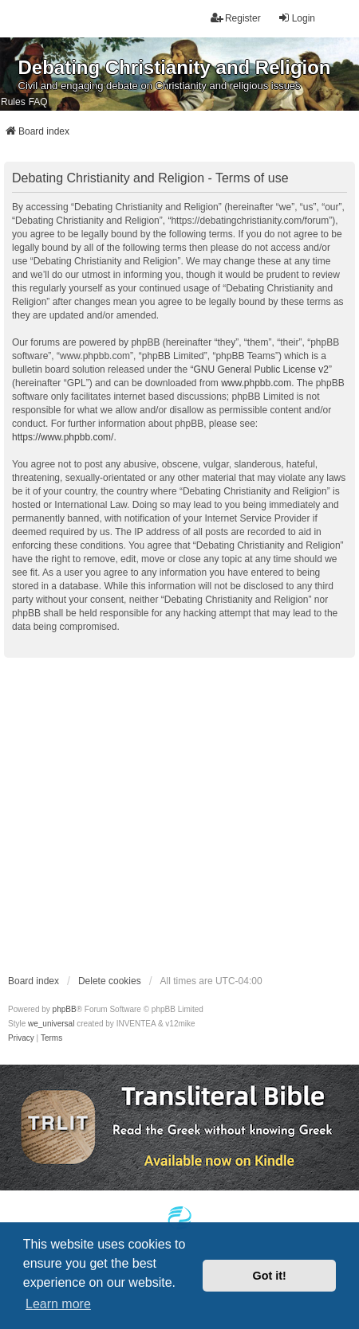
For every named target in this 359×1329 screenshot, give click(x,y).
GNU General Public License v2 (260, 369)
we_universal (51, 1023)
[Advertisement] (149, 815)
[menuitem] (21, 1038)
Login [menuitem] (296, 18)
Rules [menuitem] (13, 101)
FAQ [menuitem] (38, 101)
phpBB (65, 1009)
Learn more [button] (58, 1304)
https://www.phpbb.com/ (62, 437)
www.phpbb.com (256, 383)
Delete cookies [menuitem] (109, 981)
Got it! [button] (269, 1275)
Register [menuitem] (236, 18)
